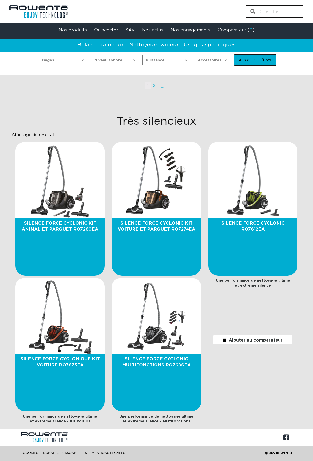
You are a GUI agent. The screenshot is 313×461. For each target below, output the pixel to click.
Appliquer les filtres (255, 60)
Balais (85, 45)
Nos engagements (190, 30)
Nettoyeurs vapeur (154, 45)
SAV (130, 30)
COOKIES (30, 453)
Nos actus (152, 30)
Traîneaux (111, 45)
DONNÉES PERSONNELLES (65, 453)
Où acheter (106, 30)
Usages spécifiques (209, 45)
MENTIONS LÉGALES (108, 453)
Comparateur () (236, 30)
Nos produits (73, 30)
